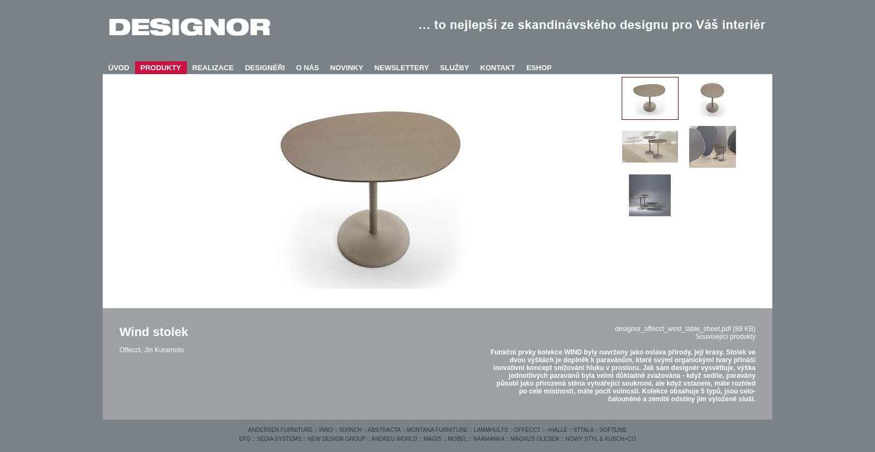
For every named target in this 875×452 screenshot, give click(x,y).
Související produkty (726, 337)
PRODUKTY (161, 68)
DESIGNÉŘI (265, 68)
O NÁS (307, 68)
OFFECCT (527, 430)
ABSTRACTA (384, 430)
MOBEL (457, 439)
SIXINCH (350, 430)
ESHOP (539, 68)
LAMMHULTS (491, 430)
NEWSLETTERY (401, 68)
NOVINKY (346, 68)
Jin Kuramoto (164, 350)
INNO (326, 430)
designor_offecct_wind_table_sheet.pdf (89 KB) (685, 329)
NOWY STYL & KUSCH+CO (600, 439)
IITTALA (583, 430)
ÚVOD (118, 68)
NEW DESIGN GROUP (336, 439)
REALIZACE (213, 68)
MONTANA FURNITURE (437, 430)
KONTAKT (498, 68)
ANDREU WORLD (394, 439)
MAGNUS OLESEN (535, 439)
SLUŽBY (454, 68)
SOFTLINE (613, 430)
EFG (245, 439)
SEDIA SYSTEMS (279, 439)
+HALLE (557, 430)
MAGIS (432, 439)
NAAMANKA (488, 439)
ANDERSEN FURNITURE (280, 430)
